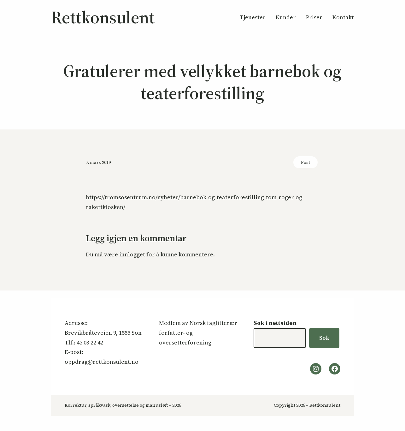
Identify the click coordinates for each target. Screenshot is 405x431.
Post (305, 162)
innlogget (132, 254)
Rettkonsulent (103, 17)
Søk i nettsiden (275, 323)
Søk (324, 338)
